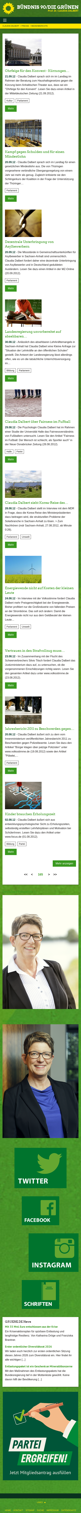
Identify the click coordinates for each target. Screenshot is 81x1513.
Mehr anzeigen (64, 863)
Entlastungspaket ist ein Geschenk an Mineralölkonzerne (39, 1366)
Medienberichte (39, 26)
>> (55, 874)
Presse (26, 26)
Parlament (22, 100)
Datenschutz (68, 1510)
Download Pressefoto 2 (19, 1021)
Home (8, 1510)
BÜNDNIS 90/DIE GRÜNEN (48, 7)
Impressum (53, 1510)
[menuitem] (8, 1509)
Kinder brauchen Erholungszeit (30, 814)
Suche (40, 1510)
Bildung (10, 370)
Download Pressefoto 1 (18, 891)
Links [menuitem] (40, 1502)
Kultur (9, 100)
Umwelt (26, 537)
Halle (9, 451)
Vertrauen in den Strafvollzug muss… (35, 651)
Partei (19, 451)
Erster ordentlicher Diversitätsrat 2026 (28, 1346)
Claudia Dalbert (11, 26)
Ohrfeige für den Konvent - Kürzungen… (37, 71)
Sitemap (29, 1510)
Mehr (11, 108)
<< (25, 874)
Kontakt (18, 1510)
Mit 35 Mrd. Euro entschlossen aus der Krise (31, 1327)
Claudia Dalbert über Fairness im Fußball (38, 422)
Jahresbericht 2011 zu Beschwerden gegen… (39, 729)
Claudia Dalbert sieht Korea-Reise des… (36, 503)
